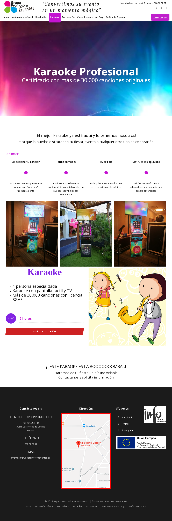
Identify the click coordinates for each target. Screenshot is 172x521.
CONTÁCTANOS (160, 18)
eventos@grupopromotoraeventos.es (31, 457)
